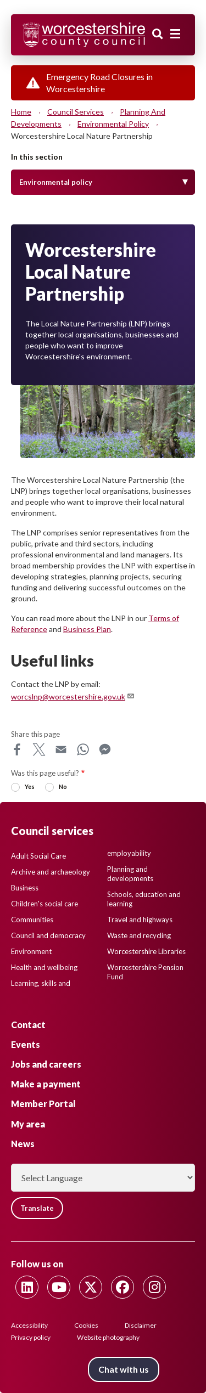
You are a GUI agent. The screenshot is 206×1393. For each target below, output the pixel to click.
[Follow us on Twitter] (90, 1287)
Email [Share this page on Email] (61, 749)
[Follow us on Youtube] (58, 1287)
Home (21, 111)
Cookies (86, 1325)
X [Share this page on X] (39, 749)
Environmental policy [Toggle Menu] (55, 182)
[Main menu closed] (175, 34)
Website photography (108, 1337)
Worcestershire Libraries (146, 951)
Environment (31, 951)
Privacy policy (31, 1337)
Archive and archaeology (50, 871)
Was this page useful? (45, 773)
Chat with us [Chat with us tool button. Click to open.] (123, 1369)
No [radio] (63, 786)
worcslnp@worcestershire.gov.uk (73, 696)
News (23, 1143)
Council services (75, 111)
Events (25, 1044)
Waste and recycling (139, 935)
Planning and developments (130, 874)
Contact (28, 1024)
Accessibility (29, 1325)
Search (157, 34)
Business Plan (87, 629)
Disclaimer (141, 1325)
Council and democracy (48, 935)
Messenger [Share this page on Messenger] (105, 749)
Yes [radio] (30, 786)
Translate (37, 1208)
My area (28, 1124)
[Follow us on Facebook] (122, 1287)
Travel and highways (139, 919)
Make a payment (46, 1084)
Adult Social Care (38, 855)
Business (24, 887)
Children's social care (44, 903)
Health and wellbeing (44, 967)
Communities (32, 919)
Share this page (35, 734)
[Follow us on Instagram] (154, 1287)
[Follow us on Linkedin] (26, 1287)
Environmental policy (113, 123)
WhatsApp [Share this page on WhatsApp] (83, 749)
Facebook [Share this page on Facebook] (17, 749)
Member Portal (43, 1103)
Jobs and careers (46, 1064)
